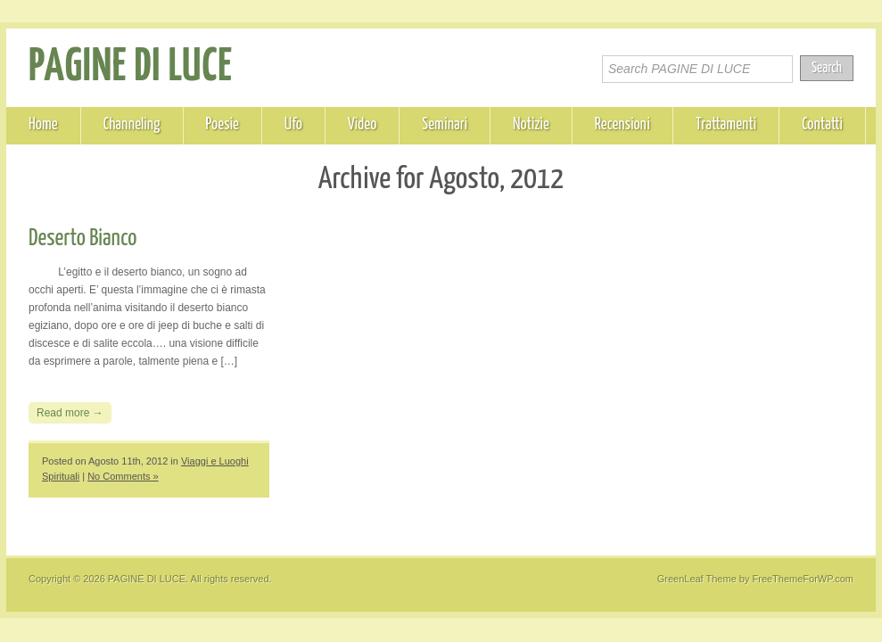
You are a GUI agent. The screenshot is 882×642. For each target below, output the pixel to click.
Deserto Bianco (82, 238)
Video (362, 125)
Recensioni (622, 125)
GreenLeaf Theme (697, 578)
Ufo (293, 125)
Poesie (222, 125)
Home (43, 125)
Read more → (70, 413)
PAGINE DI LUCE (131, 67)
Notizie (531, 125)
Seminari (444, 125)
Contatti (822, 125)
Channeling (132, 125)
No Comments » (122, 476)
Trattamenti (726, 125)
